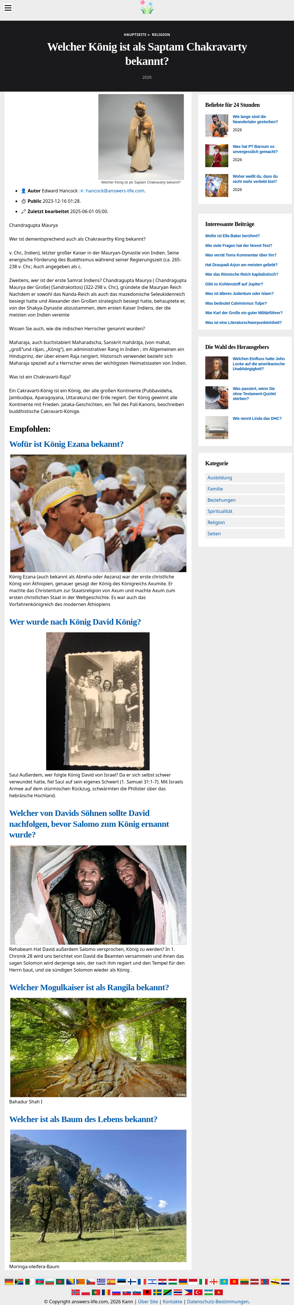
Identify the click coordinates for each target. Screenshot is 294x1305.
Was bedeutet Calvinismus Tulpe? (236, 303)
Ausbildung (220, 477)
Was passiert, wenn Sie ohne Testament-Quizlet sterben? (254, 393)
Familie (215, 489)
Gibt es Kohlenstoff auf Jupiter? (234, 284)
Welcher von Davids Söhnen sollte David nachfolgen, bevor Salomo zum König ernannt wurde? (89, 823)
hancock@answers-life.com (115, 191)
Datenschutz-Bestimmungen (218, 1301)
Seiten (214, 533)
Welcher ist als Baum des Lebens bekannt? (83, 1119)
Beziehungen (222, 500)
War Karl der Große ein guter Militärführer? (244, 312)
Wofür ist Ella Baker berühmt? (232, 235)
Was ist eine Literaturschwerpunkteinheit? (243, 322)
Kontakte (172, 1301)
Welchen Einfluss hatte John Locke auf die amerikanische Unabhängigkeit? (259, 363)
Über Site (148, 1301)
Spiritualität (220, 511)
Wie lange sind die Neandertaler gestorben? (255, 119)
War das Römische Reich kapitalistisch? (241, 274)
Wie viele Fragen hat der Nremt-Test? (238, 245)
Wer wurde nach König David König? (75, 621)
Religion (216, 522)
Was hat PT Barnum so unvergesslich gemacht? (255, 149)
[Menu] (8, 8)
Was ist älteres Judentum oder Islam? (239, 293)
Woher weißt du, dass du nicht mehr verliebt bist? (255, 179)
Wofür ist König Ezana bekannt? (66, 444)
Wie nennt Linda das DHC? (257, 418)
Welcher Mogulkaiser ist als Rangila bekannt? (89, 987)
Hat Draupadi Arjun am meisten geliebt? (241, 264)
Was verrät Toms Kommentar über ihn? (240, 255)
